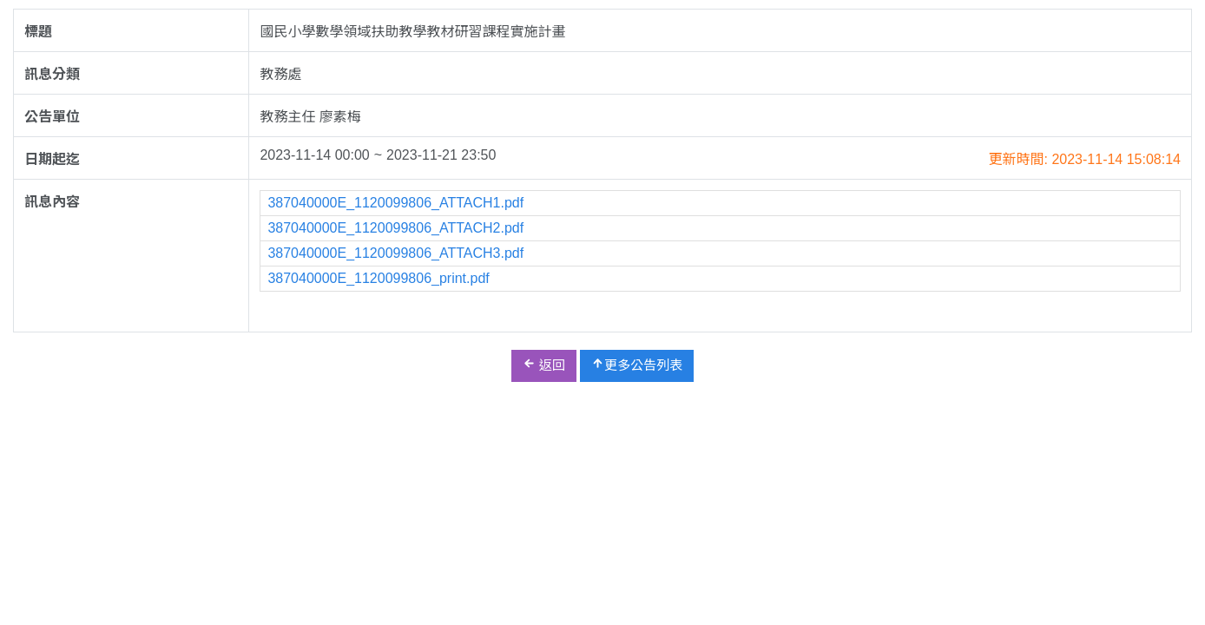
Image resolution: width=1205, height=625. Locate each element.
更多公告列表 (636, 364)
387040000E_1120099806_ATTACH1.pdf (395, 202)
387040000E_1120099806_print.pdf (378, 278)
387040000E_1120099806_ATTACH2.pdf (395, 227)
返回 (544, 364)
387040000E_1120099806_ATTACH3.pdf (395, 253)
